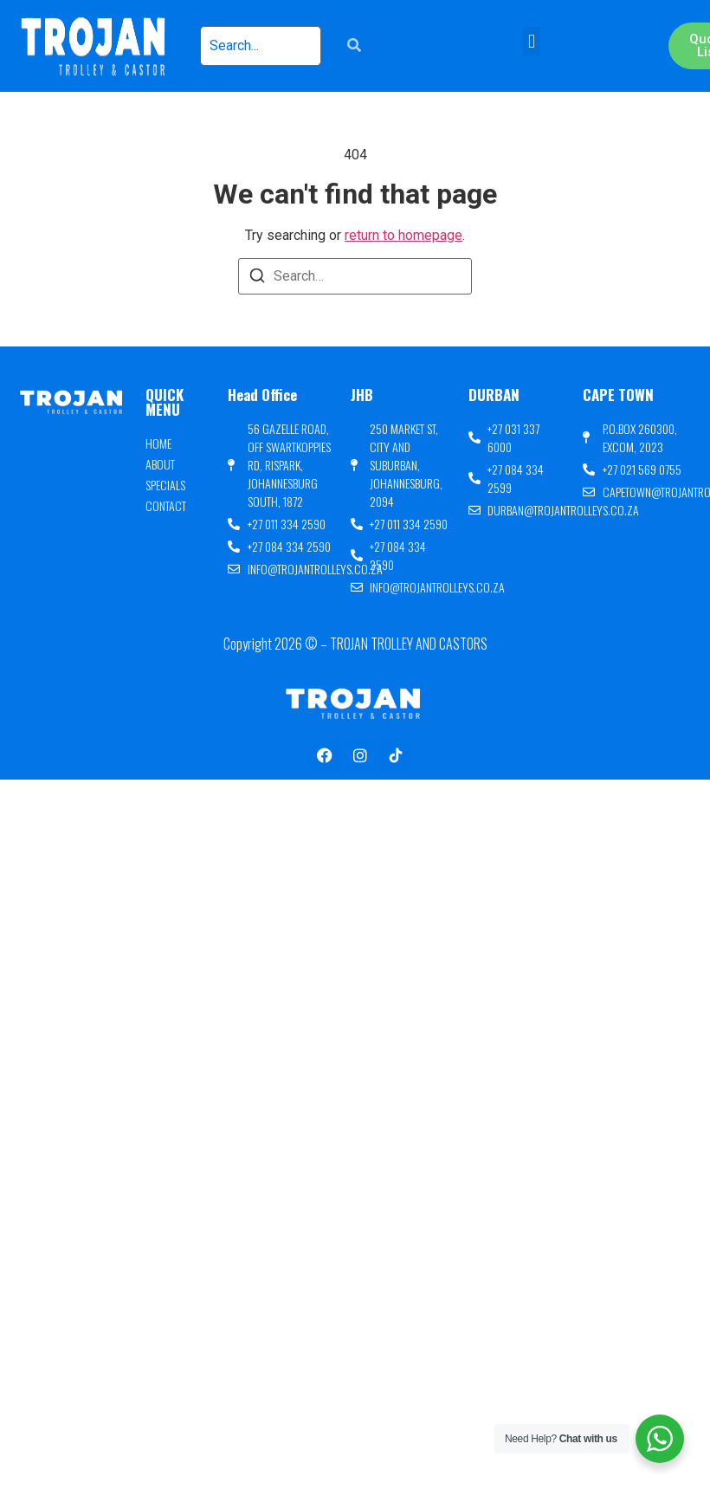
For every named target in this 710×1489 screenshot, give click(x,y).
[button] (531, 41)
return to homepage (403, 235)
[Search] (257, 278)
